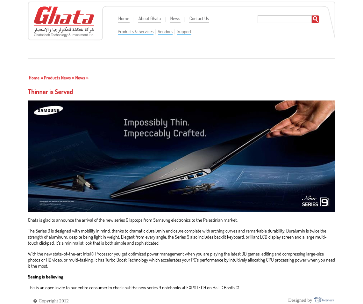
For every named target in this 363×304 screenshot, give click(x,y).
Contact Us (199, 18)
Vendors (165, 31)
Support (184, 31)
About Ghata (150, 18)
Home (123, 18)
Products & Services (136, 31)
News (175, 18)
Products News (57, 77)
